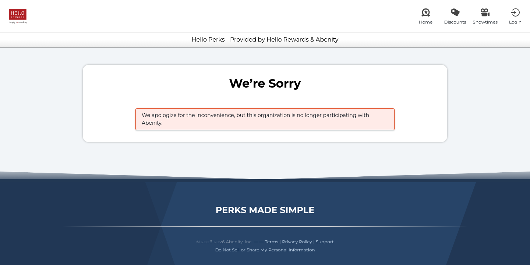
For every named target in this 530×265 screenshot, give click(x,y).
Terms (272, 241)
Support (325, 241)
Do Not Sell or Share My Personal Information (265, 249)
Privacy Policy (297, 241)
